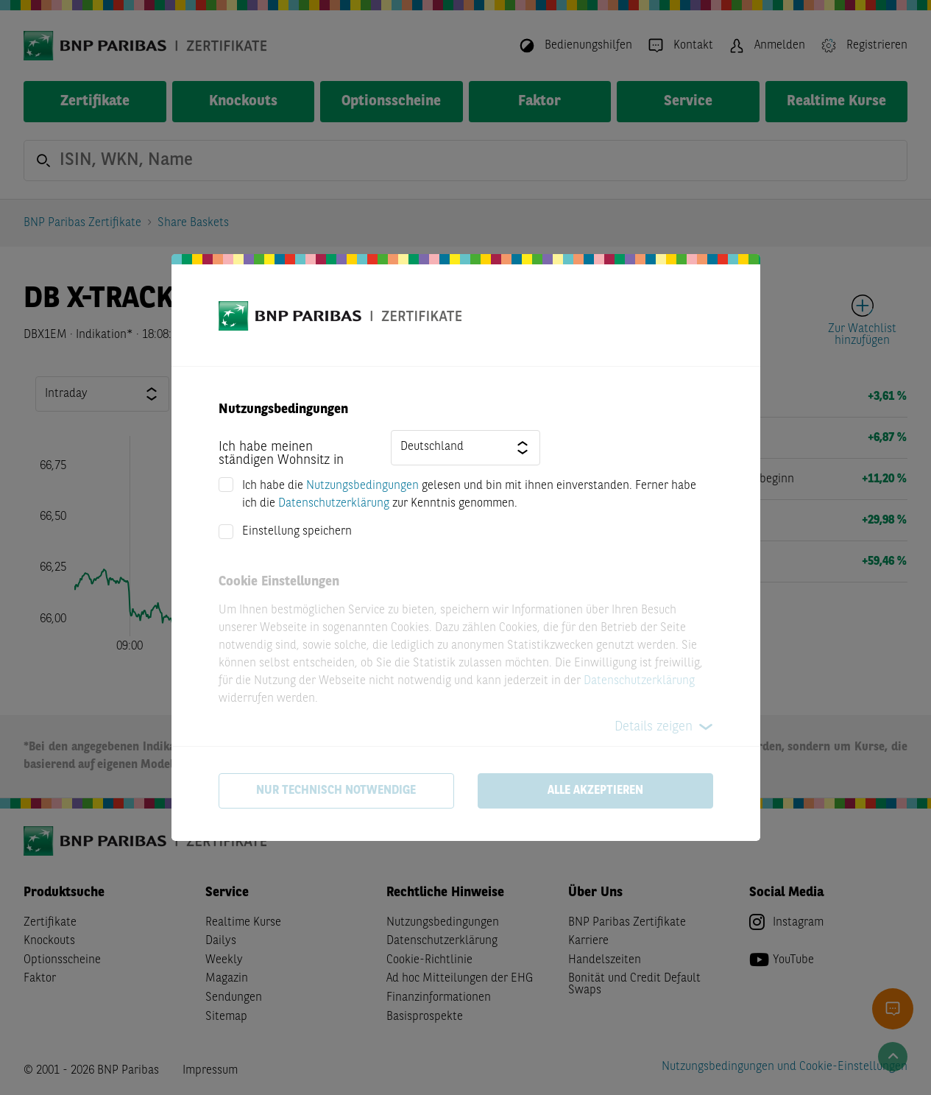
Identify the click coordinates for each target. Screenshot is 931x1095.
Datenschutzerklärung (333, 504)
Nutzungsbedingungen (362, 486)
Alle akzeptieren (595, 791)
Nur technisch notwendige (336, 791)
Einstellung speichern (297, 532)
